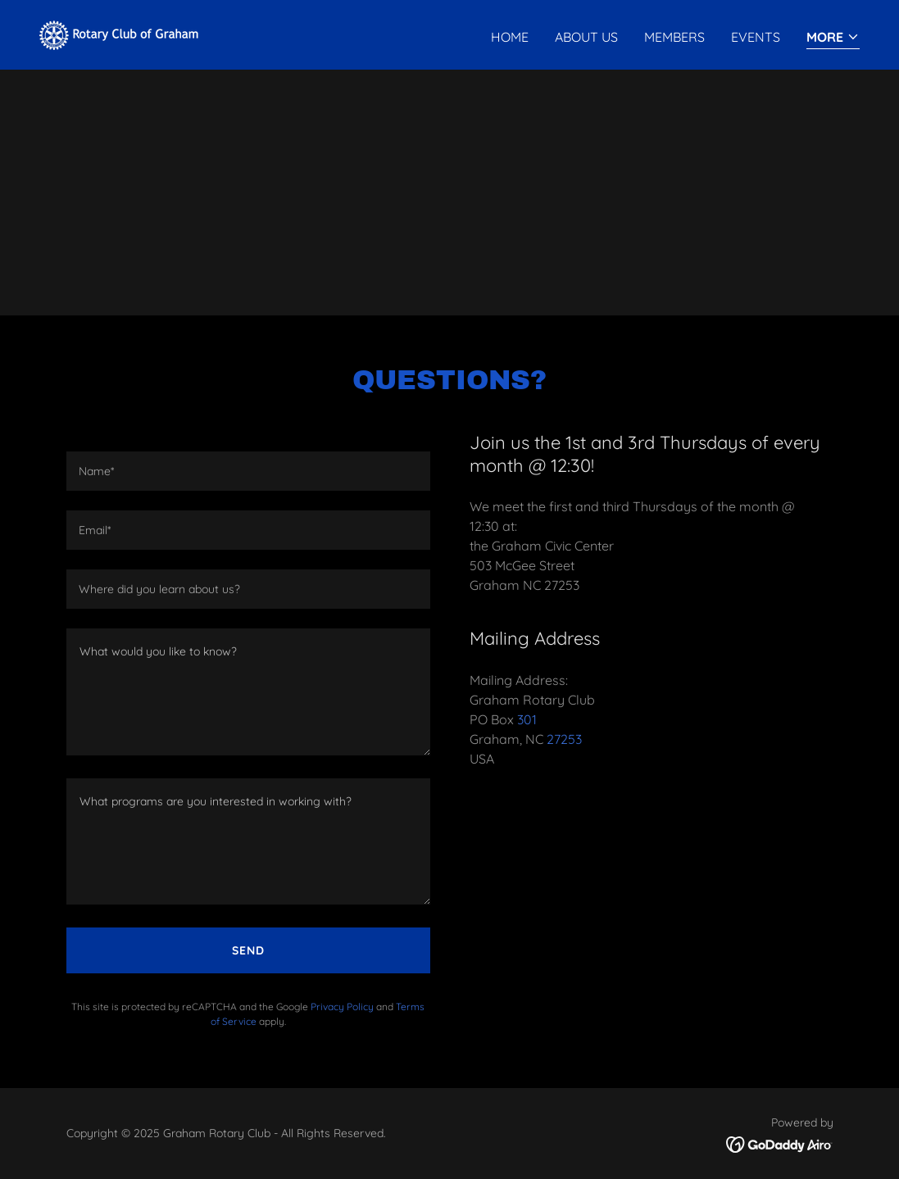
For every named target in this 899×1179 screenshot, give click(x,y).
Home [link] (510, 37)
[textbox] (248, 471)
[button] (833, 38)
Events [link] (755, 37)
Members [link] (674, 37)
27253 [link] (564, 739)
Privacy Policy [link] (342, 1006)
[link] (123, 33)
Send (248, 950)
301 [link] (527, 719)
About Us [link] (586, 37)
